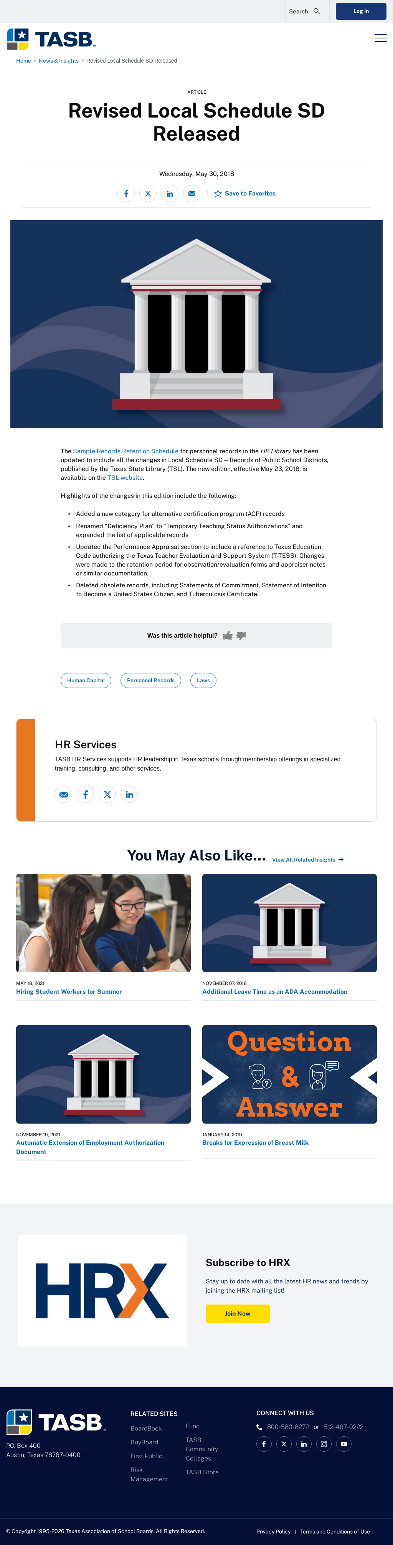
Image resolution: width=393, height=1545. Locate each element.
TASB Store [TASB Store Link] (202, 1472)
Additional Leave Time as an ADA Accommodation (274, 991)
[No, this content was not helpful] (241, 635)
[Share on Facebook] (126, 193)
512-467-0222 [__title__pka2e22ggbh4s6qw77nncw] (343, 1427)
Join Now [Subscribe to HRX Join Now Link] (238, 1313)
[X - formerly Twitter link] (107, 794)
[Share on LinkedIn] (169, 193)
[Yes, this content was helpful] (228, 635)
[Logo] (56, 39)
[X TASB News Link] (284, 1444)
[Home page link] (25, 61)
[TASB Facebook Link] (264, 1444)
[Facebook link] (85, 794)
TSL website (125, 477)
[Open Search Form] (307, 11)
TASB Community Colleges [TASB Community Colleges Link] (202, 1449)
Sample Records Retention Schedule (125, 451)
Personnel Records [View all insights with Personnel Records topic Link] (151, 680)
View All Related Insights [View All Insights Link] (303, 860)
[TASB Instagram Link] (324, 1444)
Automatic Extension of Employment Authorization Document (90, 1147)
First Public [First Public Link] (146, 1456)
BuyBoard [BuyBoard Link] (144, 1442)
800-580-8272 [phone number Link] (288, 1427)
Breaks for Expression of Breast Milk (255, 1142)
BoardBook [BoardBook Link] (146, 1428)
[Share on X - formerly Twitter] (148, 193)
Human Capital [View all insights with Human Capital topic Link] (86, 680)
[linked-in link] (129, 794)
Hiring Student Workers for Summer (69, 991)
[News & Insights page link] (60, 61)
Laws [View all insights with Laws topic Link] (203, 680)
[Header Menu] (381, 38)
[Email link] (63, 794)
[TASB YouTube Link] (344, 1444)
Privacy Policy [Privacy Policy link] (273, 1531)
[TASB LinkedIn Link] (304, 1444)
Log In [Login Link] (361, 11)
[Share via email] (191, 193)
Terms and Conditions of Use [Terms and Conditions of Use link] (335, 1531)
